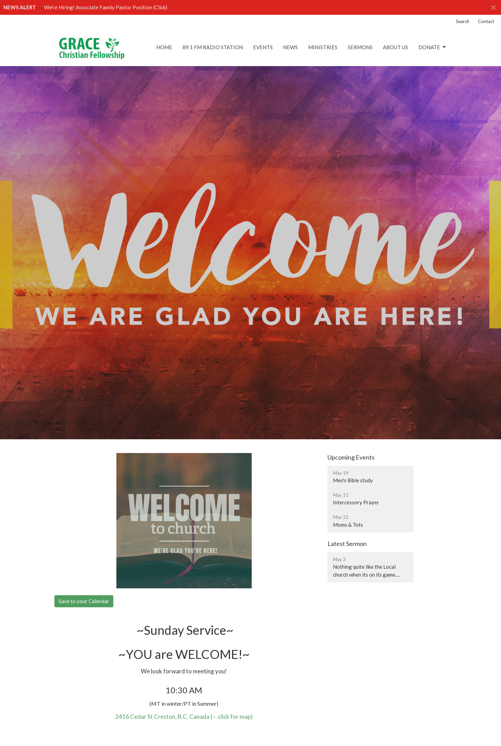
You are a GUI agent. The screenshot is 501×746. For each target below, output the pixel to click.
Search (462, 21)
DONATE (432, 47)
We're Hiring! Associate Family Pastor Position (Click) (105, 7)
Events (263, 47)
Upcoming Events (351, 457)
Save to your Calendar (84, 601)
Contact (486, 21)
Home (164, 47)
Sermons (360, 47)
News (290, 47)
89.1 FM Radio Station (212, 47)
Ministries (322, 47)
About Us (395, 47)
